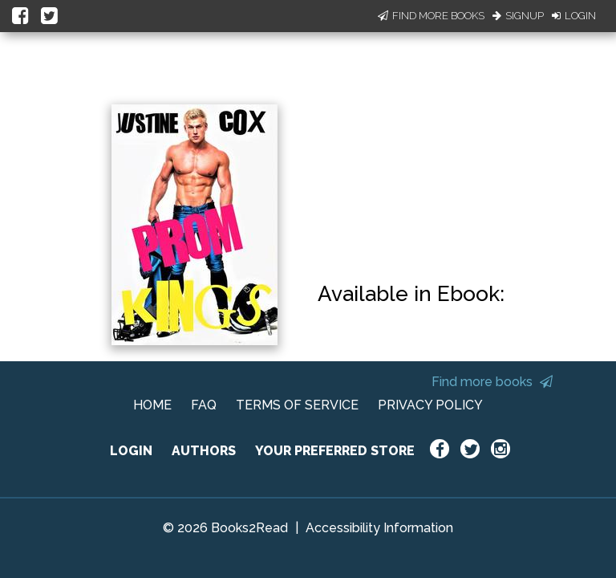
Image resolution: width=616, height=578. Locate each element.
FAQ (204, 405)
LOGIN (131, 450)
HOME (152, 405)
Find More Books (431, 16)
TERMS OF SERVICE (297, 405)
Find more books (492, 381)
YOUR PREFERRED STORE (335, 450)
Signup (518, 16)
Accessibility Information (379, 527)
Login (574, 16)
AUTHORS (204, 450)
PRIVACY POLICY (430, 405)
